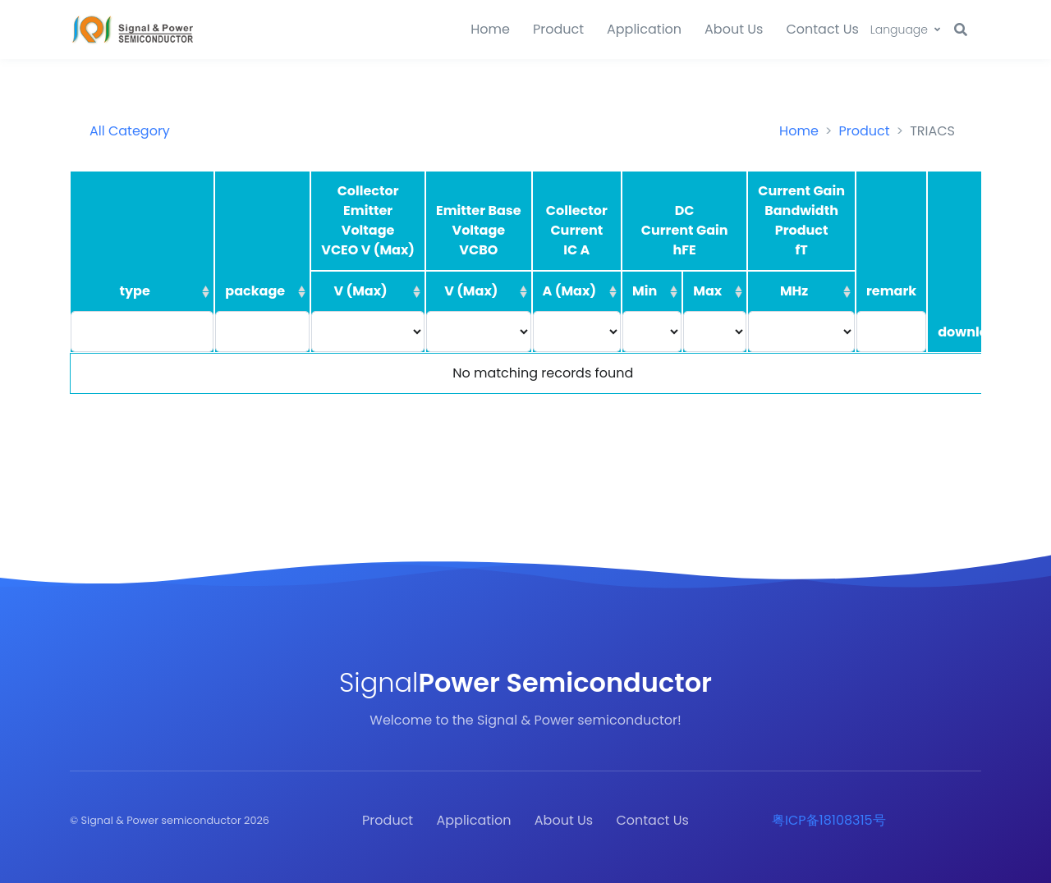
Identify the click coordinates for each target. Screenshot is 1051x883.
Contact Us (822, 29)
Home (490, 29)
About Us (733, 29)
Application (644, 29)
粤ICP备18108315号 (829, 820)
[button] (905, 30)
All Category (129, 130)
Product (558, 29)
